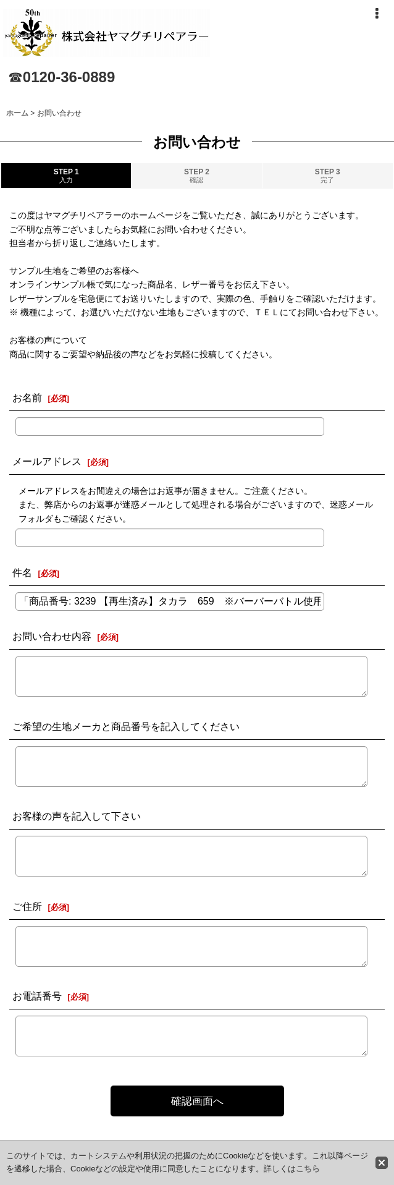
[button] (377, 13)
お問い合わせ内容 (51, 636)
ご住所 (27, 906)
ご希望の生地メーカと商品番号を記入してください (126, 726)
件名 (22, 572)
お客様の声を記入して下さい (76, 816)
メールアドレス (47, 461)
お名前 (27, 397)
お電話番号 (37, 995)
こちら (308, 1168)
